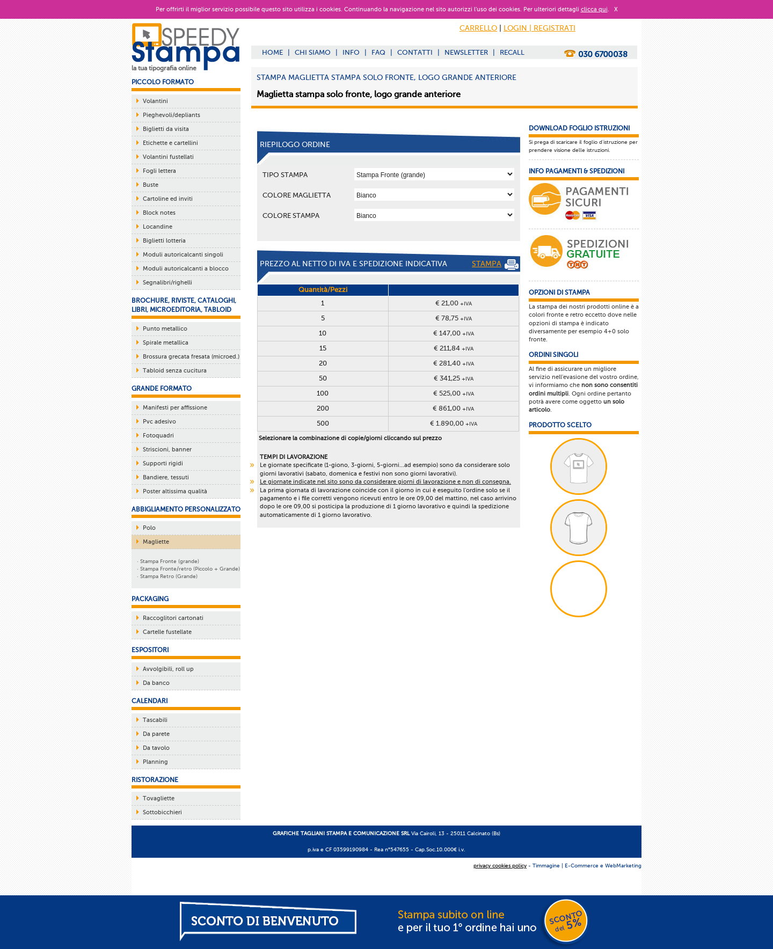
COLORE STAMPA (290, 215)
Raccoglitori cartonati (173, 618)
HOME (272, 52)
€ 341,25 (453, 378)
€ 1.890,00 (453, 423)
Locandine (157, 226)
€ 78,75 (453, 318)
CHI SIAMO (313, 52)
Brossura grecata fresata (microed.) (191, 356)
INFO (351, 52)
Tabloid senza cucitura (175, 370)
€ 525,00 (453, 393)
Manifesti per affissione (175, 407)
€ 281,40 (453, 363)
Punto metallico (165, 328)
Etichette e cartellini (170, 143)
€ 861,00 (453, 408)
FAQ (378, 52)
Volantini (155, 101)
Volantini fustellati (168, 157)
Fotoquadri (158, 435)
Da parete (156, 734)
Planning (155, 761)
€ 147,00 (453, 333)
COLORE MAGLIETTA (296, 195)
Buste (150, 184)
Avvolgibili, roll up (168, 669)
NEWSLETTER (466, 52)
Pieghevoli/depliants (171, 115)
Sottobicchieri (162, 812)
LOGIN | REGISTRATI (539, 28)
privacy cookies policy (500, 865)
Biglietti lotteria (164, 240)
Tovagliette (158, 798)
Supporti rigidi (163, 463)
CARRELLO (478, 28)
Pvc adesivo (159, 421)
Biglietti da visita (166, 129)
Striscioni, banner (167, 449)
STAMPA (495, 264)
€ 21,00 (453, 303)
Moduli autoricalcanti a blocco (186, 268)
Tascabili (155, 720)
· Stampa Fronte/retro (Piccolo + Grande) (188, 569)
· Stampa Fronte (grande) (168, 561)
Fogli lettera (159, 170)
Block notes (159, 212)
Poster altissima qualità (175, 491)
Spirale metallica (165, 342)
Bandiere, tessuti (166, 477)
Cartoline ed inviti (168, 198)
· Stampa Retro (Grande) (167, 576)
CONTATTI (415, 52)
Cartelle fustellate (167, 632)
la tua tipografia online (164, 68)
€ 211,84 (453, 348)
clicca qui (594, 9)
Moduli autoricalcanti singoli (183, 254)
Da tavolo (156, 747)
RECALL (512, 52)
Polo (149, 527)
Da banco (156, 683)
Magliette (156, 541)
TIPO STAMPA (285, 175)
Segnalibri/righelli (167, 282)
